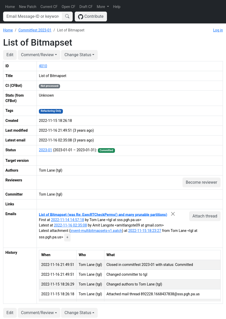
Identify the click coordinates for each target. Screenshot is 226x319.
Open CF (68, 7)
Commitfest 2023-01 (34, 30)
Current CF (48, 7)
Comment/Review (37, 54)
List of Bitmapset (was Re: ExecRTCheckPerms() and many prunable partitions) (103, 214)
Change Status (77, 54)
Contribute (91, 16)
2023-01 (45, 150)
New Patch (27, 7)
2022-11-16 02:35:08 (70, 225)
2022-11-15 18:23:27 (144, 231)
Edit (9, 54)
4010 (43, 66)
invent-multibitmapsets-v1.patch (96, 231)
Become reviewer (201, 182)
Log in (218, 30)
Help (117, 7)
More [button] (101, 7)
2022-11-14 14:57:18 (67, 220)
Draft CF (86, 7)
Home (10, 7)
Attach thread (204, 216)
